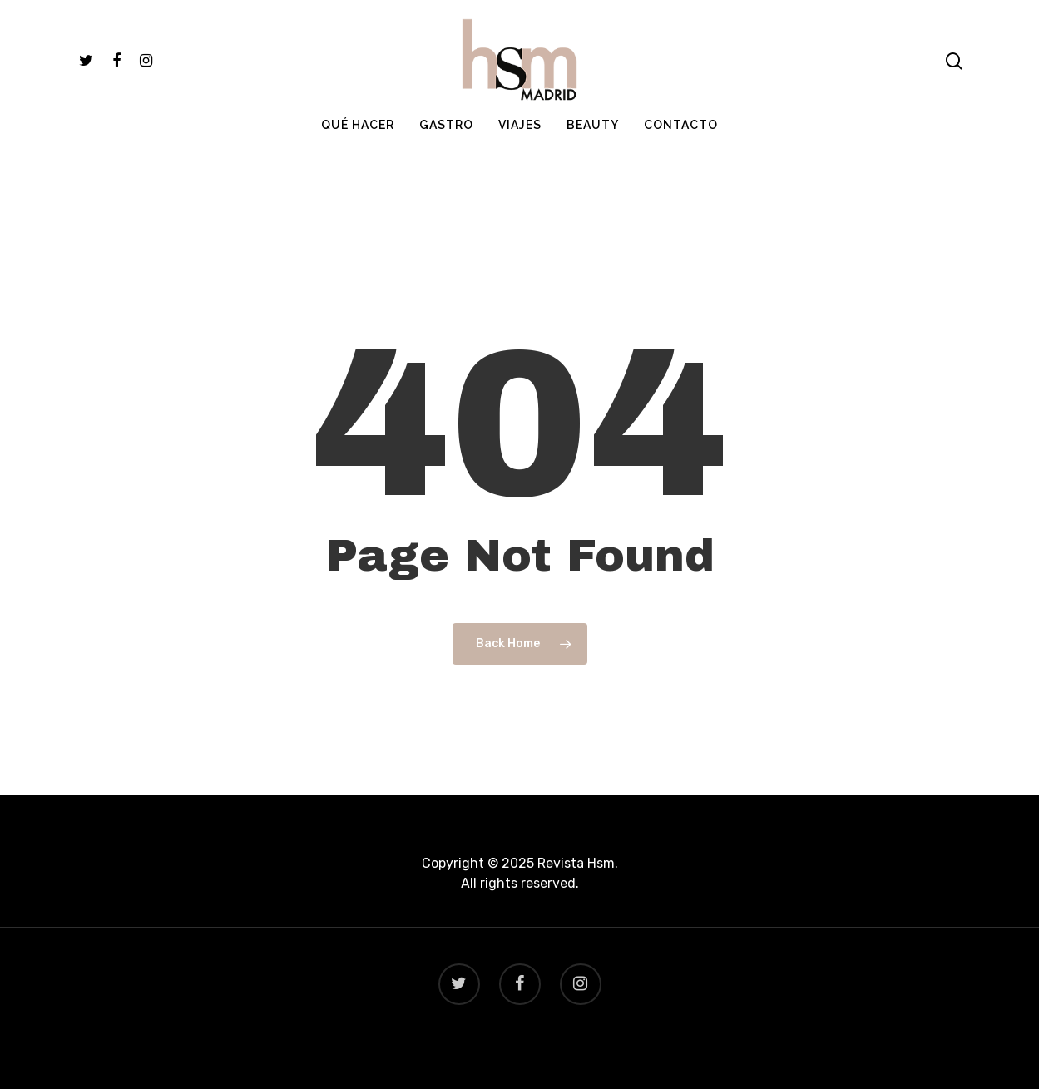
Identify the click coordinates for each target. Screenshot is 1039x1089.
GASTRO (446, 159)
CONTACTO (681, 159)
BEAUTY (593, 159)
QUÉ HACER (357, 159)
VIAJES (520, 159)
